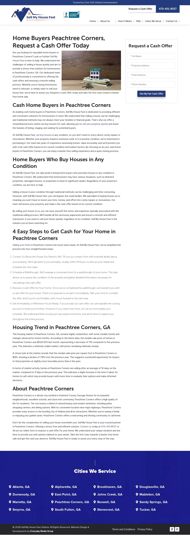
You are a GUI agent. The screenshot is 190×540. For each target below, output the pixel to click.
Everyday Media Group (41, 531)
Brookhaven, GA (109, 487)
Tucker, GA (148, 509)
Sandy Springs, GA (153, 502)
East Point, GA (65, 494)
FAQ (138, 21)
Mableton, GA (150, 494)
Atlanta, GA (21, 487)
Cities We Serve (153, 21)
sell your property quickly (95, 123)
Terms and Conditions (123, 529)
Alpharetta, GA (66, 487)
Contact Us (171, 21)
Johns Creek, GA (109, 494)
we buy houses (44, 135)
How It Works (125, 21)
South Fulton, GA (68, 509)
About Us (105, 21)
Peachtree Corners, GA (72, 502)
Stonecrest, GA (108, 509)
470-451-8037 (168, 8)
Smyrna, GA (21, 509)
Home (93, 21)
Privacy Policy (145, 529)
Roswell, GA (106, 502)
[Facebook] (172, 529)
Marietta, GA (22, 502)
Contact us (85, 426)
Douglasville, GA (152, 487)
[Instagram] (177, 529)
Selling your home (22, 245)
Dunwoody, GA (24, 494)
